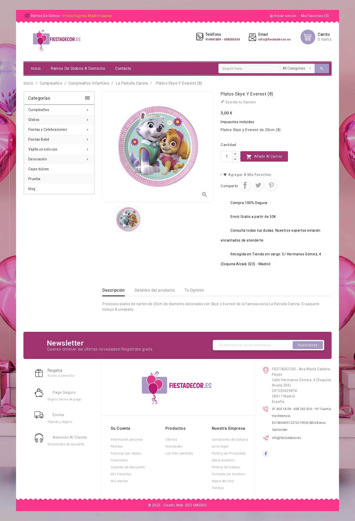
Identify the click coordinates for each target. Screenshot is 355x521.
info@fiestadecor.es (286, 438)
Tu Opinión (194, 290)
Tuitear (258, 185)
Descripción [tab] (113, 290)
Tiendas (218, 488)
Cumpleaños (59, 108)
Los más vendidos (179, 453)
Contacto (123, 68)
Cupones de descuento (128, 467)
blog (32, 189)
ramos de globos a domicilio (78, 68)
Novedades (173, 446)
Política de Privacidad (229, 453)
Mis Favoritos (121, 474)
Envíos (58, 415)
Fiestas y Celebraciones (59, 128)
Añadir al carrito (264, 157)
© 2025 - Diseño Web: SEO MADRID (177, 505)
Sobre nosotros (223, 460)
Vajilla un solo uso (59, 147)
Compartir (245, 185)
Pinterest (271, 185)
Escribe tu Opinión (238, 101)
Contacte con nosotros (228, 474)
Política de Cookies (226, 467)
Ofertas (171, 439)
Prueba (34, 179)
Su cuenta (120, 428)
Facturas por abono (126, 453)
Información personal (127, 439)
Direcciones (119, 460)
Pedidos (117, 446)
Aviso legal (220, 446)
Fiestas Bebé (59, 137)
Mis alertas (119, 481)
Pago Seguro (64, 392)
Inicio (36, 68)
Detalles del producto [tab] (155, 290)
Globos (59, 118)
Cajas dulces (38, 169)
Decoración (59, 157)
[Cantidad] (226, 156)
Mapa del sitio (223, 481)
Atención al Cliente (70, 437)
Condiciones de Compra (230, 439)
